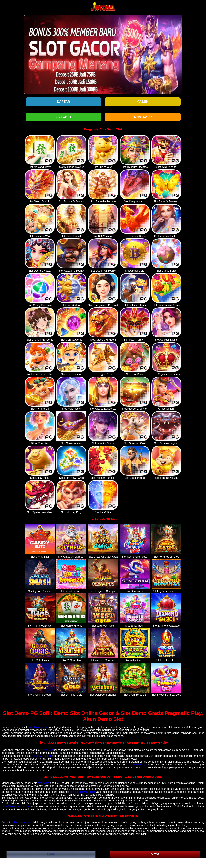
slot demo (43, 783)
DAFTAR (155, 854)
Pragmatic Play (136, 764)
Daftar (63, 101)
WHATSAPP (142, 117)
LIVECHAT (63, 117)
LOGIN (50, 854)
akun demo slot (22, 822)
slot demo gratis (37, 727)
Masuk (142, 101)
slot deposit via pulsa (82, 791)
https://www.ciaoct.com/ (15, 806)
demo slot (47, 750)
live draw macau (41, 755)
